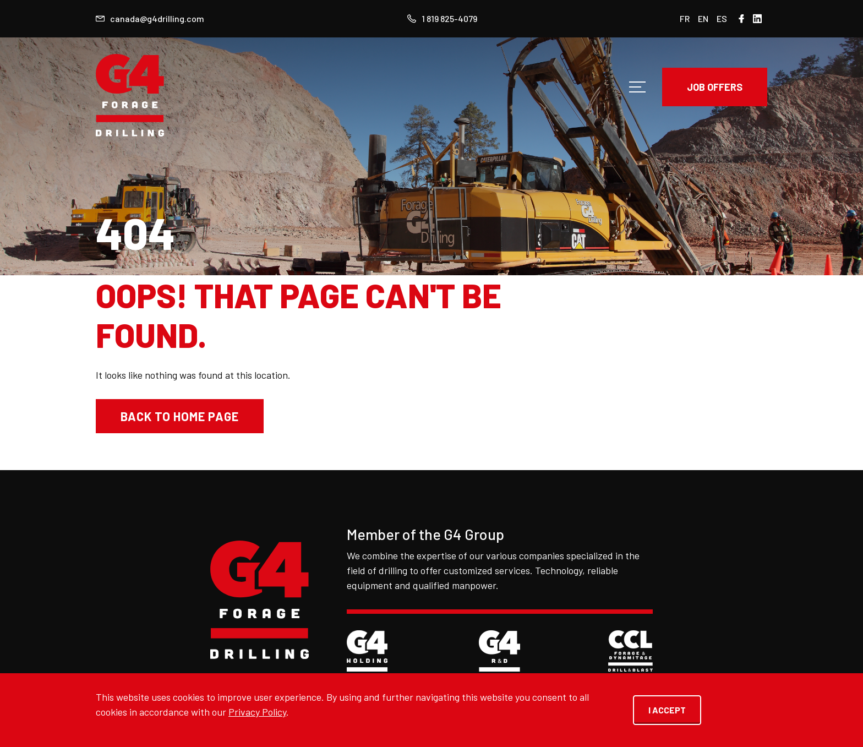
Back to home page (180, 416)
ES (722, 18)
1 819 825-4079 (442, 18)
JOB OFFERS (714, 87)
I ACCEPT (667, 710)
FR (685, 18)
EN (703, 18)
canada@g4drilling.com (150, 18)
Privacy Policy (257, 712)
